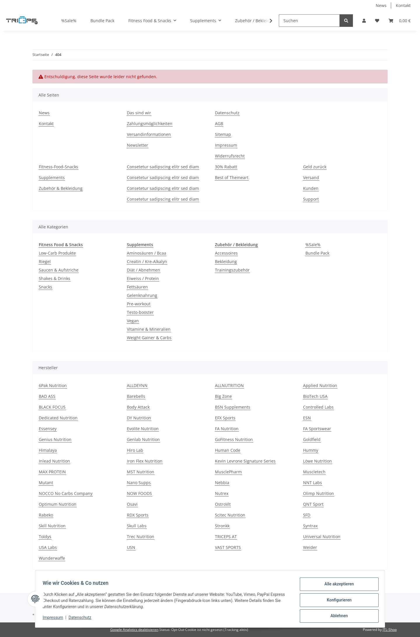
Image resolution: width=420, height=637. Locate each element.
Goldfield (312, 439)
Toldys (45, 536)
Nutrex (221, 493)
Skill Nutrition (52, 525)
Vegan (133, 320)
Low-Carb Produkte (57, 253)
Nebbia (222, 482)
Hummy (310, 450)
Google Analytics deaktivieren (134, 629)
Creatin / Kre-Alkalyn (147, 261)
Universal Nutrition (321, 536)
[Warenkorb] (399, 20)
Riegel (45, 261)
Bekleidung (226, 261)
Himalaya (48, 450)
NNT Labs (312, 482)
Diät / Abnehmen (143, 270)
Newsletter (137, 145)
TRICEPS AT (226, 536)
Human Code (227, 450)
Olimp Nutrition (318, 493)
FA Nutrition (227, 428)
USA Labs (48, 547)
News (381, 5)
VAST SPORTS (228, 547)
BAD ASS (47, 396)
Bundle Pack (317, 253)
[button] (364, 20)
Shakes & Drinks (54, 278)
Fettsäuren (137, 287)
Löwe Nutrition (317, 461)
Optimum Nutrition (57, 504)
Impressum (226, 145)
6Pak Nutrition (53, 385)
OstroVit (223, 504)
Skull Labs (136, 525)
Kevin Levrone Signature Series (245, 461)
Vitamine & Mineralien (149, 329)
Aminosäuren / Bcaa (146, 253)
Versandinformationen (149, 134)
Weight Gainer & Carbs (149, 337)
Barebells (136, 396)
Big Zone (223, 396)
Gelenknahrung (142, 295)
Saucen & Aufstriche (58, 270)
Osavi (132, 504)
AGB (219, 123)
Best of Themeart (232, 177)
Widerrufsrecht (230, 156)
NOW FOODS (139, 493)
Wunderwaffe (52, 558)
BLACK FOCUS (52, 407)
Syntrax (310, 525)
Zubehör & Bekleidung (61, 188)
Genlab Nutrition (143, 439)
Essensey (48, 428)
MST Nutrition (140, 472)
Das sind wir (139, 113)
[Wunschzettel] (377, 20)
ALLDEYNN (137, 385)
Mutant (46, 482)
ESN (307, 418)
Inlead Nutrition (54, 461)
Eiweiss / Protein (143, 278)
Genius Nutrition (55, 439)
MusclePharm (228, 472)
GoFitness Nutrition (234, 439)
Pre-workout (138, 304)
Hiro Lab (135, 450)
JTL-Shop (390, 629)
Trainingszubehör (232, 270)
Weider (310, 547)
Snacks (45, 287)
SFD (306, 515)
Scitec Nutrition (230, 515)
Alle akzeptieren (337, 586)
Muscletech (314, 472)
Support (311, 199)
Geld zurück (314, 166)
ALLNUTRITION (229, 385)
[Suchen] (309, 20)
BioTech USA (315, 396)
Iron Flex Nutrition (144, 461)
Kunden (310, 188)
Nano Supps (139, 482)
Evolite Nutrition (143, 428)
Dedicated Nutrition (58, 418)
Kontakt (403, 5)
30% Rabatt (226, 166)
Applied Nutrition (320, 385)
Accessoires (226, 253)
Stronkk (222, 525)
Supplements (52, 177)
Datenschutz (227, 113)
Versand (311, 177)
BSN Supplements (232, 407)
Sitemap (223, 134)
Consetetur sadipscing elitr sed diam (163, 166)
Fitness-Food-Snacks (58, 166)
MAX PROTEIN (52, 472)
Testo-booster (140, 312)
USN (131, 547)
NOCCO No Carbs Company (65, 493)
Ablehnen (337, 616)
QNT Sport (313, 504)
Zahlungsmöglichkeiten (149, 123)
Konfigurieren (337, 601)
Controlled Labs (318, 407)
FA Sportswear (317, 428)
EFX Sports (225, 418)
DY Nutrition (139, 418)
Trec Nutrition (140, 536)
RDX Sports (137, 515)
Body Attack (138, 407)
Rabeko (46, 515)
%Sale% (313, 244)
